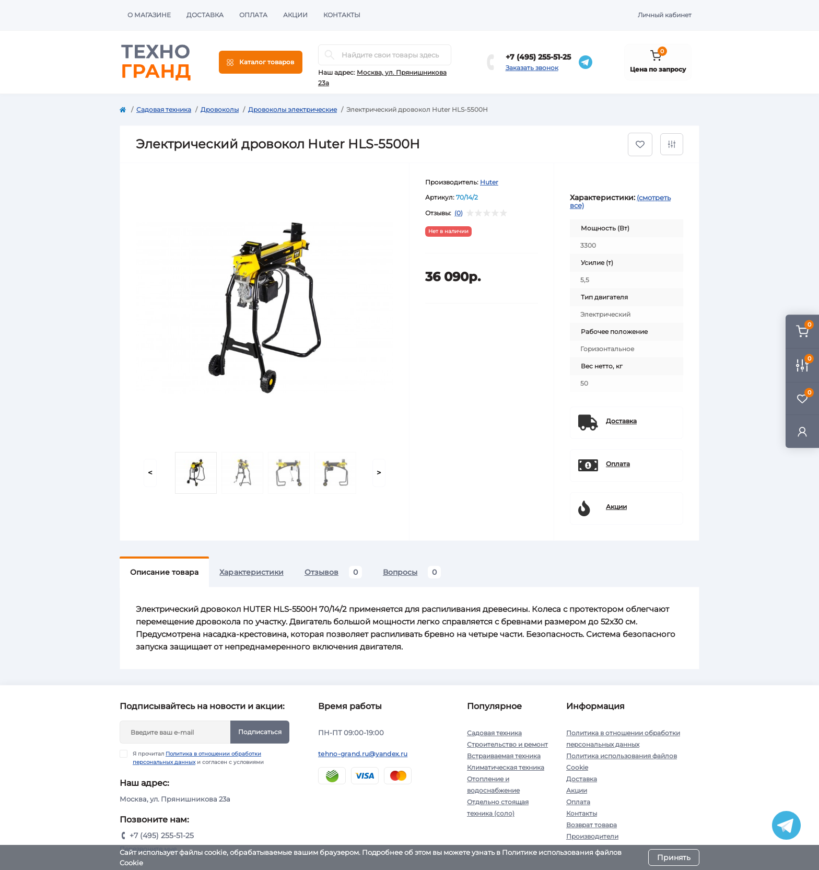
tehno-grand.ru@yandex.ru (362, 754)
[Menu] (260, 62)
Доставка (205, 15)
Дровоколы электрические (292, 109)
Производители (592, 836)
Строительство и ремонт (507, 744)
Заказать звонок (532, 68)
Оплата (253, 15)
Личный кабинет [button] (665, 15)
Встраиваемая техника (504, 756)
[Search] (329, 54)
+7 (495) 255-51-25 (538, 57)
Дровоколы (220, 109)
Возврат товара (591, 825)
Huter (489, 182)
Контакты (341, 15)
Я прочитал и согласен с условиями (198, 757)
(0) (458, 213)
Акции (295, 15)
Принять (674, 857)
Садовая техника (163, 109)
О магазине (149, 15)
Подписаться (260, 732)
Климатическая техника (505, 767)
